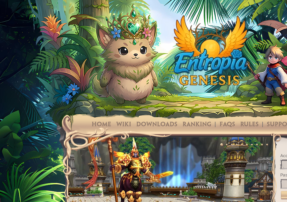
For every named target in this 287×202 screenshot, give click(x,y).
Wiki (123, 124)
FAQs (227, 124)
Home (101, 124)
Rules (249, 124)
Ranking (196, 124)
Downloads (156, 124)
